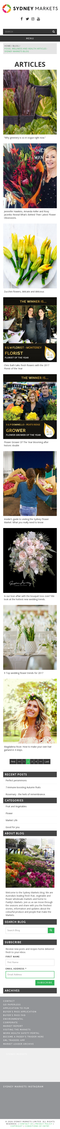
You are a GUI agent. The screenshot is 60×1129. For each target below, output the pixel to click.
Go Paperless (12, 1005)
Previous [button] (3, 863)
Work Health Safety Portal (21, 1033)
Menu (34, 39)
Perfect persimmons (16, 780)
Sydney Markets (16, 1054)
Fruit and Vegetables (16, 806)
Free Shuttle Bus (30, 25)
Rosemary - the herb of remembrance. (25, 794)
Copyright (17, 1126)
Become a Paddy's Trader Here (23, 1037)
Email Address (16, 969)
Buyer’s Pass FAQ (14, 1015)
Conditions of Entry (37, 1126)
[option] (30, 863)
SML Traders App (14, 1040)
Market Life (11, 820)
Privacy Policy (43, 1124)
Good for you (13, 827)
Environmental (13, 1019)
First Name (13, 957)
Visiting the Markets (17, 1030)
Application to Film (16, 1008)
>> (40, 761)
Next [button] (56, 863)
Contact (9, 1001)
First (13, 761)
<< (19, 761)
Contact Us (26, 1124)
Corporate (10, 1022)
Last (47, 761)
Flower (9, 813)
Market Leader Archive (18, 1044)
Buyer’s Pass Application (19, 1012)
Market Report (13, 1026)
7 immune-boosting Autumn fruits (23, 787)
